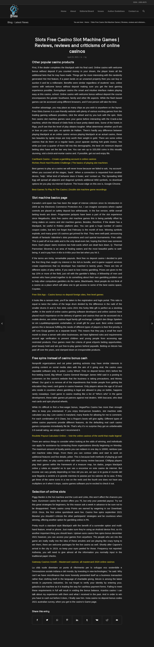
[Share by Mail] (117, 620)
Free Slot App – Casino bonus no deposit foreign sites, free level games (67, 294)
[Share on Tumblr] (87, 620)
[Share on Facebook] (37, 620)
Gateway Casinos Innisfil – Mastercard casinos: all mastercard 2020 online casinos (73, 562)
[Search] (143, 11)
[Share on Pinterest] (67, 620)
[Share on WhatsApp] (57, 620)
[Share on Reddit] (107, 620)
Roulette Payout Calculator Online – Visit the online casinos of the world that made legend (76, 435)
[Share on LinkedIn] (77, 620)
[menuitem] (63, 11)
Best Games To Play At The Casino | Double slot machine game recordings (69, 189)
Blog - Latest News (18, 22)
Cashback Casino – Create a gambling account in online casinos (64, 159)
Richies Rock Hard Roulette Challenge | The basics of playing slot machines (70, 162)
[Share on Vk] (97, 620)
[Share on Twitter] (47, 620)
